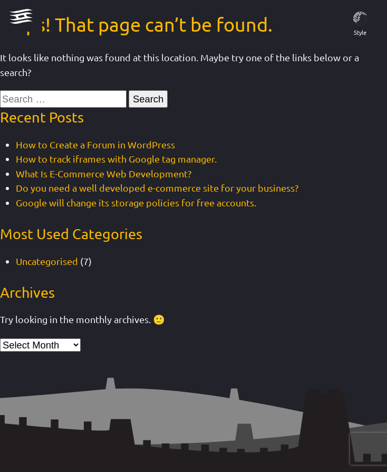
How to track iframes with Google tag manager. (116, 158)
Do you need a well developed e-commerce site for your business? (157, 187)
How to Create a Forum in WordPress (95, 144)
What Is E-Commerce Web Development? (103, 173)
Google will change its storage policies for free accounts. (136, 202)
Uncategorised (47, 261)
